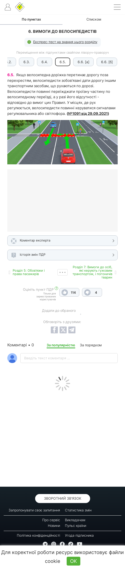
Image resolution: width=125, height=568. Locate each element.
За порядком (91, 345)
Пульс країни (75, 525)
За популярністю (61, 345)
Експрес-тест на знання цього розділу (65, 42)
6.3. (26, 62)
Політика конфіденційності (38, 535)
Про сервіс (51, 520)
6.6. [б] (107, 62)
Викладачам (75, 520)
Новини (54, 525)
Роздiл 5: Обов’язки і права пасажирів (29, 272)
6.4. (44, 62)
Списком (93, 19)
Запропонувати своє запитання (34, 510)
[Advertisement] (62, 437)
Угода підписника (79, 535)
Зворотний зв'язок (62, 498)
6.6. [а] (83, 62)
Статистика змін (78, 510)
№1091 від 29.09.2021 (88, 113)
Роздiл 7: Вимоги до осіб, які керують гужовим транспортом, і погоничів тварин (92, 272)
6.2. (8, 62)
